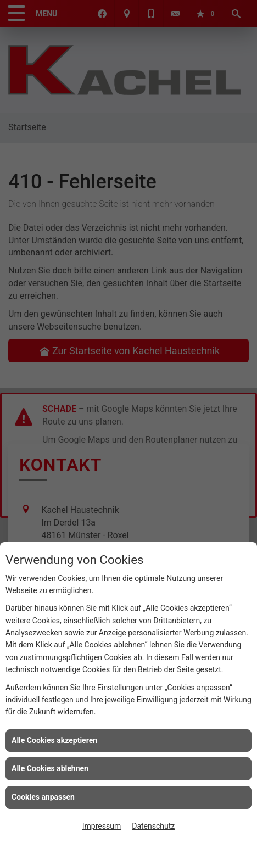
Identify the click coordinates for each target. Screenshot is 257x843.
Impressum (101, 826)
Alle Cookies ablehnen (50, 768)
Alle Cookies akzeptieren (54, 740)
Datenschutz (153, 826)
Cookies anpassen (43, 796)
